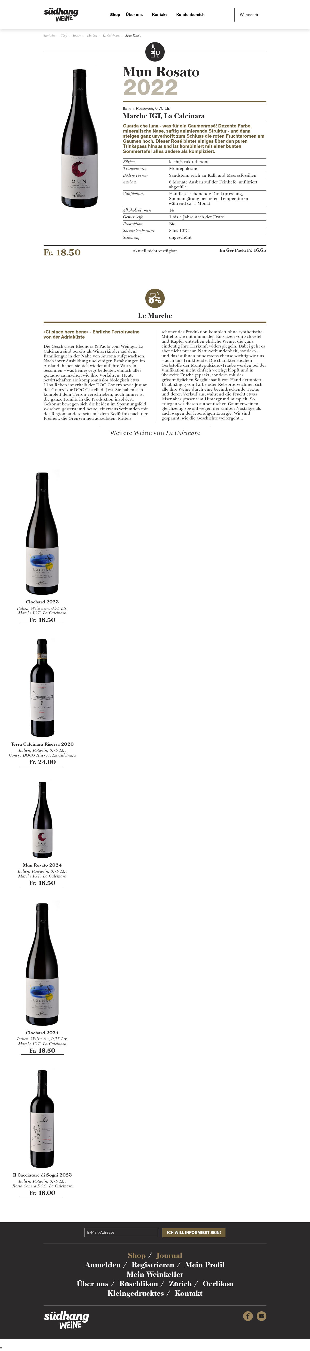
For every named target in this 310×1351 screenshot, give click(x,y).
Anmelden (103, 1265)
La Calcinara (111, 35)
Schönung (132, 237)
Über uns (134, 14)
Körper (129, 161)
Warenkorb (249, 14)
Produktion (133, 223)
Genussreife (133, 217)
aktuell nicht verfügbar (155, 251)
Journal (169, 1255)
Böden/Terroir (135, 175)
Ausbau (129, 182)
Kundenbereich (190, 14)
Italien (77, 35)
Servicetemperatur (139, 230)
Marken (92, 35)
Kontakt (159, 14)
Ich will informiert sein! (194, 1232)
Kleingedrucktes (136, 1293)
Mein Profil (205, 1265)
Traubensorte (134, 168)
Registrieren (153, 1265)
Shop (115, 14)
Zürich (180, 1283)
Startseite (49, 35)
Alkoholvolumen (137, 210)
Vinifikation (133, 193)
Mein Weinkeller (155, 1274)
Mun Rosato (133, 35)
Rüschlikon (138, 1283)
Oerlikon (218, 1283)
